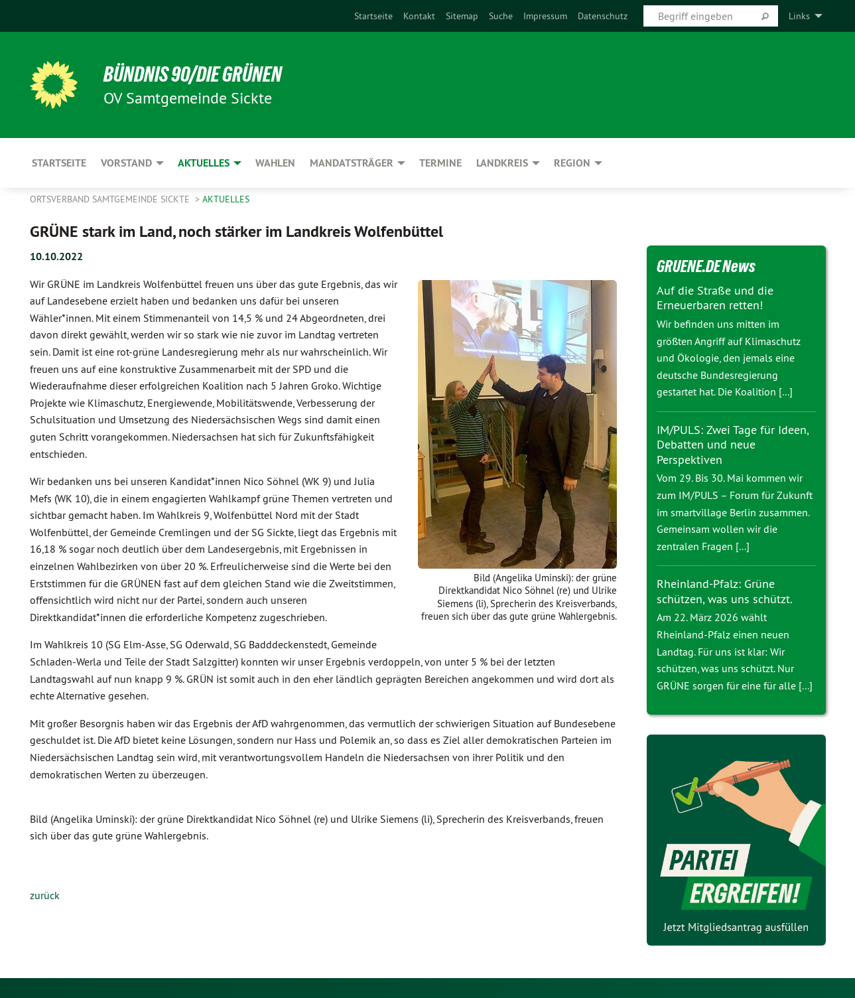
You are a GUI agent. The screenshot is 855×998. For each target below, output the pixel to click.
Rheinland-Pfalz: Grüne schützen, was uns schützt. (725, 591)
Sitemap (462, 16)
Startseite (373, 16)
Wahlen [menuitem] (275, 163)
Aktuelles (225, 199)
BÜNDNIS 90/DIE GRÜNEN (193, 74)
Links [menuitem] (799, 16)
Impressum (545, 16)
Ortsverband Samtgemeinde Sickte (111, 199)
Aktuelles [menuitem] (204, 163)
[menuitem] (373, 16)
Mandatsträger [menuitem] (351, 163)
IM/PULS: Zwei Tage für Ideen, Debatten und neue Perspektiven (733, 444)
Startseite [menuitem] (59, 163)
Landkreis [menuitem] (502, 163)
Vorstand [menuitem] (126, 163)
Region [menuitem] (572, 163)
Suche (501, 16)
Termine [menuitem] (440, 163)
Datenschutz (602, 16)
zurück (45, 895)
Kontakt (419, 16)
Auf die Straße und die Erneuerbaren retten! (715, 298)
